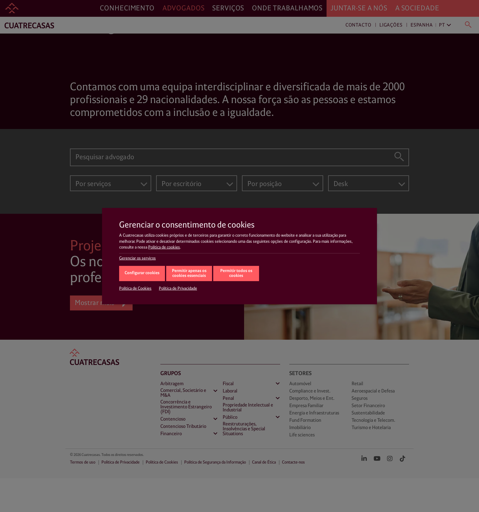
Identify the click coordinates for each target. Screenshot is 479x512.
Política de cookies (164, 247)
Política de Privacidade (178, 288)
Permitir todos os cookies (236, 273)
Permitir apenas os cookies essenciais (189, 273)
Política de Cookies (135, 288)
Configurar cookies (142, 273)
